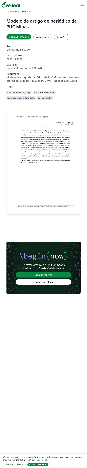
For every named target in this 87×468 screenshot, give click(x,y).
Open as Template (19, 36)
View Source (42, 37)
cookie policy (42, 459)
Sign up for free (43, 275)
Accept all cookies (38, 464)
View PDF (62, 37)
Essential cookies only (15, 464)
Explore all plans (43, 282)
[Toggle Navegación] (82, 5)
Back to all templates (19, 11)
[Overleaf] (11, 5)
